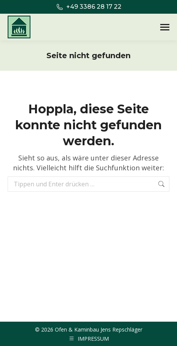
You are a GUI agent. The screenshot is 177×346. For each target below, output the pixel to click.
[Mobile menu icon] (164, 27)
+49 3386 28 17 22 (88, 7)
